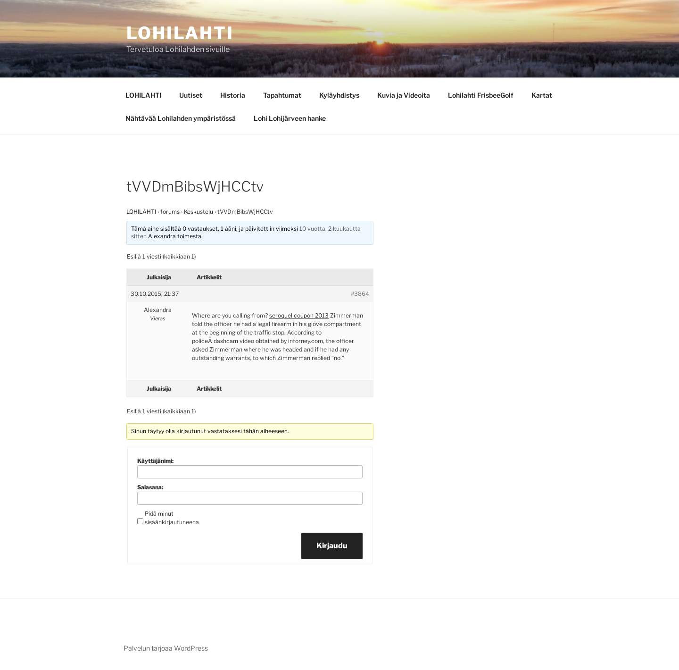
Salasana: (150, 487)
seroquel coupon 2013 (299, 315)
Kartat (541, 95)
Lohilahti (180, 33)
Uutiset (190, 95)
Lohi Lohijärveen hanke (290, 118)
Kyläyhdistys (339, 95)
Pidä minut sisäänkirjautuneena (172, 518)
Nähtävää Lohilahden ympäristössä (180, 118)
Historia (232, 95)
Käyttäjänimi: (155, 460)
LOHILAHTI (143, 95)
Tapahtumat (282, 95)
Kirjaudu (332, 545)
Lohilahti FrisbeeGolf (480, 95)
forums (170, 211)
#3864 (360, 293)
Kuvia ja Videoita (403, 95)
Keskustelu (198, 211)
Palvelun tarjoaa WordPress (166, 648)
